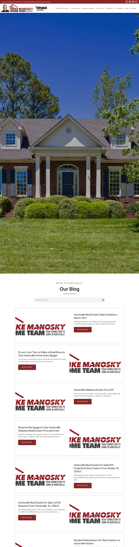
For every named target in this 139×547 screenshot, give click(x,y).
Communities (75, 8)
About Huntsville (88, 8)
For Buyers (110, 8)
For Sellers (120, 8)
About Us (100, 8)
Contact (133, 8)
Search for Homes (62, 8)
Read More (82, 330)
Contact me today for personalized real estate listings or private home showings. (26, 2)
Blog (126, 8)
